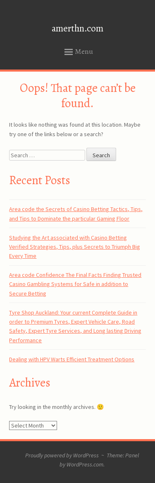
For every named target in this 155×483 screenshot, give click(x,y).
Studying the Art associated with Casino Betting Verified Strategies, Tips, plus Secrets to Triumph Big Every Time (74, 247)
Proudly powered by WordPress (62, 455)
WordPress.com (85, 464)
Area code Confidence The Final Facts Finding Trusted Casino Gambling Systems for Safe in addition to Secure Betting (75, 284)
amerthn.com (77, 28)
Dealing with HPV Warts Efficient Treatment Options (71, 359)
